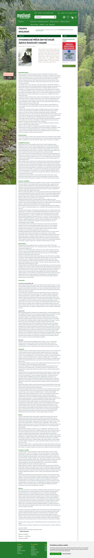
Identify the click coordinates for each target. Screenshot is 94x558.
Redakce (52, 24)
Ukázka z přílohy (65, 62)
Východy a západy (35, 552)
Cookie (46, 550)
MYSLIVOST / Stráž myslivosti (39, 21)
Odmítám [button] (58, 553)
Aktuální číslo (20, 546)
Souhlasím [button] (53, 553)
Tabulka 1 (21, 534)
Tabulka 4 (21, 538)
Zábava (46, 549)
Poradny (33, 547)
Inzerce (18, 552)
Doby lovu (33, 550)
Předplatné (19, 547)
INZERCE (41, 24)
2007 (51, 29)
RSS (47, 24)
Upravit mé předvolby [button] (67, 553)
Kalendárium (33, 553)
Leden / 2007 (55, 29)
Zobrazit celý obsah (66, 65)
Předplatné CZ (54, 21)
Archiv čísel (34, 24)
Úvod (36, 29)
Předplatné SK (65, 21)
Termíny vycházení (21, 550)
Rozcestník (47, 546)
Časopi (39, 29)
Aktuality (33, 546)
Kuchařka (47, 547)
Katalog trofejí (34, 554)
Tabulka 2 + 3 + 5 (22, 536)
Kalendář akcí (34, 549)
